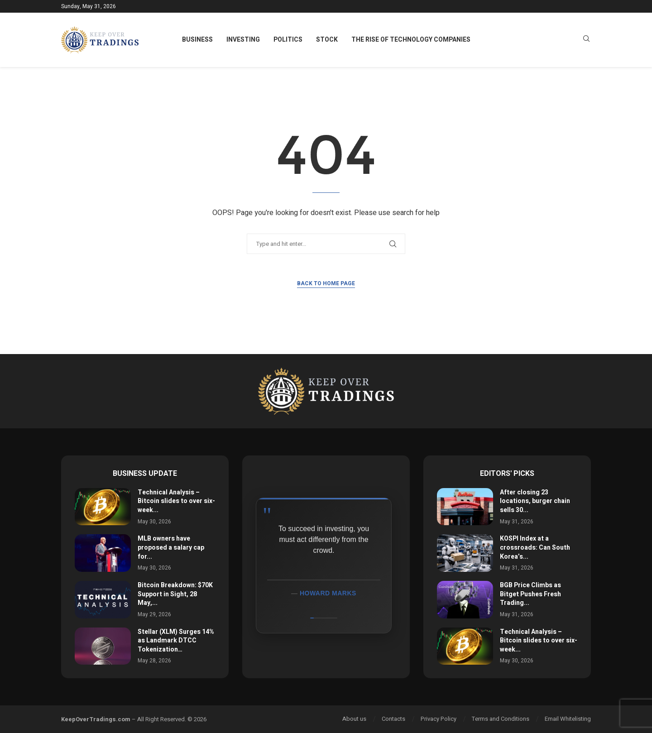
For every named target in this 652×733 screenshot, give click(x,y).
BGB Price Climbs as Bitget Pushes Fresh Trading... (530, 594)
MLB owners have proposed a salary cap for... (171, 547)
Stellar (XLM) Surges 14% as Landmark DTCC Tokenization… (176, 640)
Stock (327, 39)
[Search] (586, 40)
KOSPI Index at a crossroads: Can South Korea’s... (535, 547)
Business (197, 39)
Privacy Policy (438, 718)
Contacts (393, 718)
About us (354, 718)
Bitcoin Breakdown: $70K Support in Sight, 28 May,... (175, 594)
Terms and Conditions (500, 718)
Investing (243, 39)
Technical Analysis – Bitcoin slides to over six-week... (176, 501)
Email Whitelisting (568, 718)
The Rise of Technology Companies (410, 39)
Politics (287, 39)
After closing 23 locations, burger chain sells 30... (535, 501)
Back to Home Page (326, 283)
